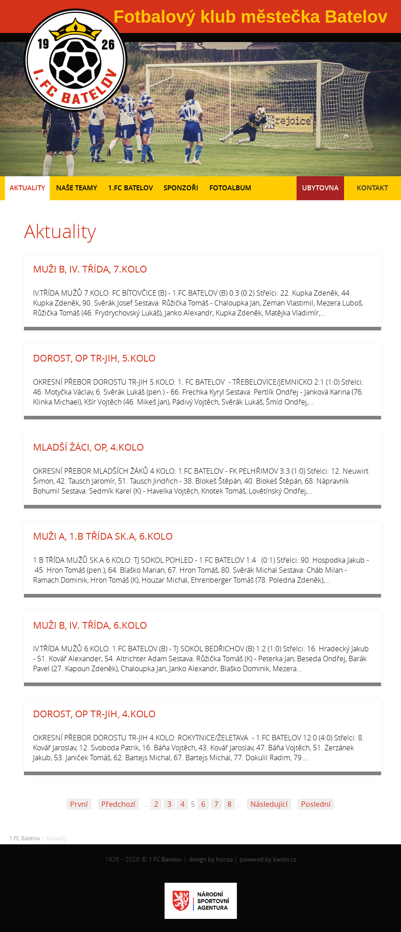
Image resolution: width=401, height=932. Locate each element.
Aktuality (27, 188)
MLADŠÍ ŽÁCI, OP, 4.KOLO (88, 447)
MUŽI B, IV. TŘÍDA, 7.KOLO (90, 269)
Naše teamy (76, 188)
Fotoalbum (230, 188)
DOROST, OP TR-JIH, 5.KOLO (94, 358)
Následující (269, 804)
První (79, 804)
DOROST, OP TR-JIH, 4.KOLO (94, 713)
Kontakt (372, 188)
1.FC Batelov (130, 188)
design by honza (211, 859)
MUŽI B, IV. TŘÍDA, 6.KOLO (90, 625)
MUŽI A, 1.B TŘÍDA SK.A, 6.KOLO (103, 536)
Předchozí (118, 804)
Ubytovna (320, 188)
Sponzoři (181, 188)
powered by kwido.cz (268, 859)
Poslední (315, 804)
